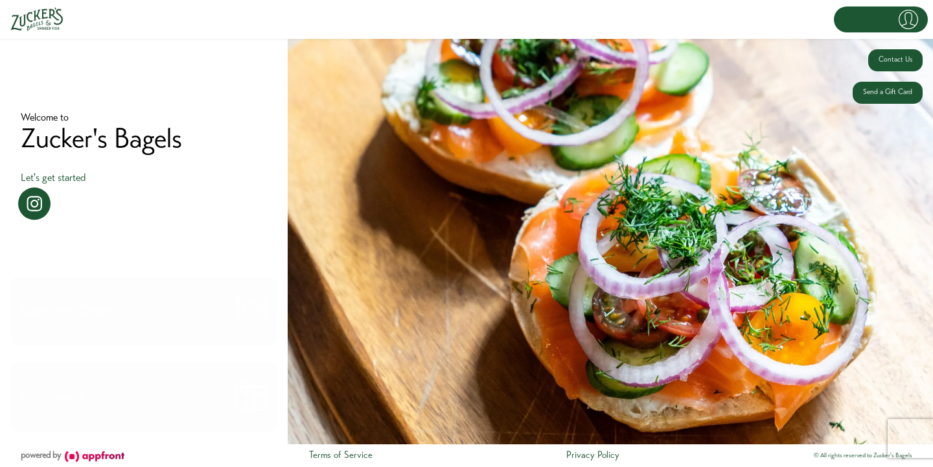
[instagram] (34, 203)
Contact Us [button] (895, 60)
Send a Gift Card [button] (887, 92)
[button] (881, 19)
